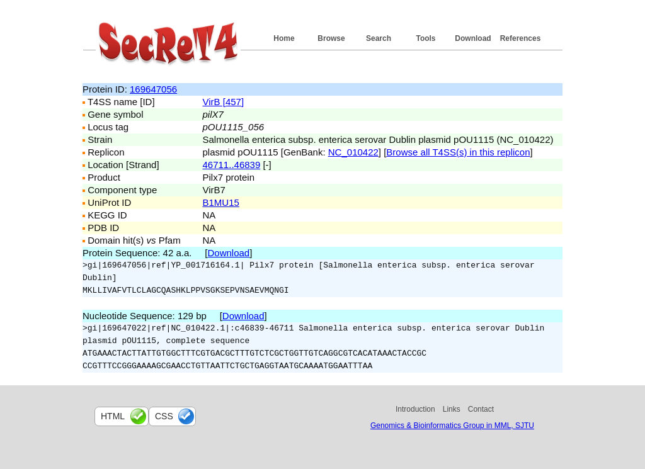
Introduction (415, 409)
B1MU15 (221, 202)
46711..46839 (232, 164)
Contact (481, 409)
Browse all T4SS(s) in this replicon (458, 152)
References (520, 38)
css (164, 416)
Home (283, 38)
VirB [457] (223, 101)
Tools (425, 38)
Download (473, 38)
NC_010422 (353, 152)
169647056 (153, 89)
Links (451, 409)
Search (378, 38)
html (113, 416)
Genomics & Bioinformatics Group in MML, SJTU (452, 425)
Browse (331, 38)
